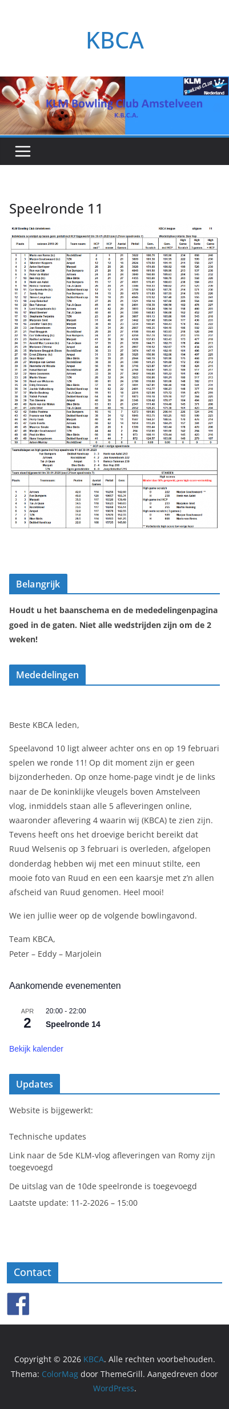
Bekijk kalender (36, 1048)
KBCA (115, 39)
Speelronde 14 (73, 1024)
